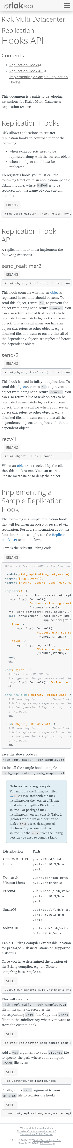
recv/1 (9, 439)
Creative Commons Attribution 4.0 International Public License (36, 1133)
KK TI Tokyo (47, 1143)
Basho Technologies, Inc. (47, 1140)
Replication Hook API (26, 71)
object (55, 292)
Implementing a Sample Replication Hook (38, 79)
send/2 (10, 354)
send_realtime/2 (21, 265)
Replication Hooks (24, 65)
